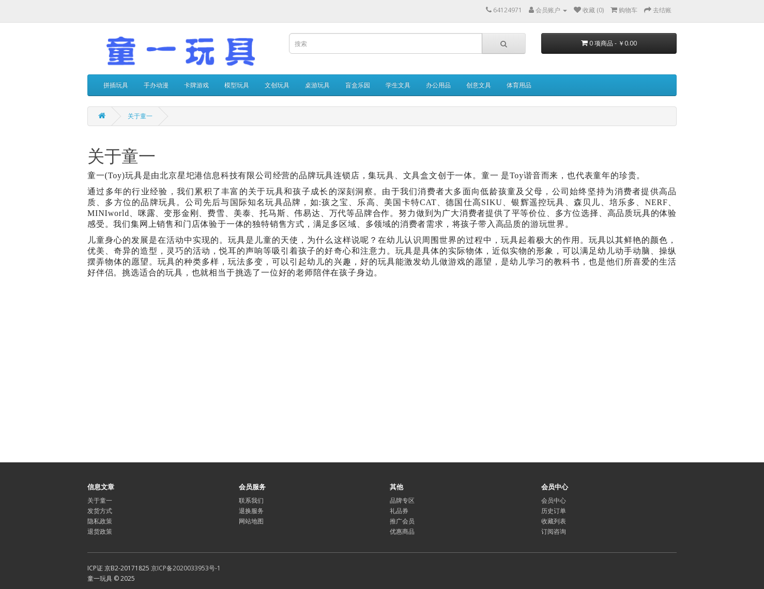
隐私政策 (99, 521)
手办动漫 (156, 85)
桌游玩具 (317, 85)
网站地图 (251, 521)
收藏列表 (553, 521)
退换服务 (251, 510)
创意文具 (478, 85)
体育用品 (519, 85)
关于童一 (140, 116)
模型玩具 (236, 85)
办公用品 (438, 85)
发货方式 (99, 510)
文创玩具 (277, 85)
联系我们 (251, 500)
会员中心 (553, 500)
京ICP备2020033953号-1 (186, 568)
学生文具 (398, 85)
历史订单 (553, 510)
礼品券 (399, 510)
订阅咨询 (553, 531)
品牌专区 (402, 500)
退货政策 (99, 531)
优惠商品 (402, 531)
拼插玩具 (115, 85)
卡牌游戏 (196, 85)
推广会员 (402, 521)
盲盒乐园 (357, 85)
